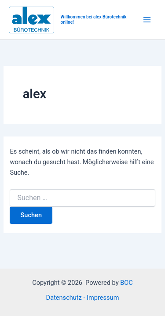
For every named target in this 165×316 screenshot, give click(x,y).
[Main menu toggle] (147, 20)
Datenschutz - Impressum (82, 298)
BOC (126, 283)
